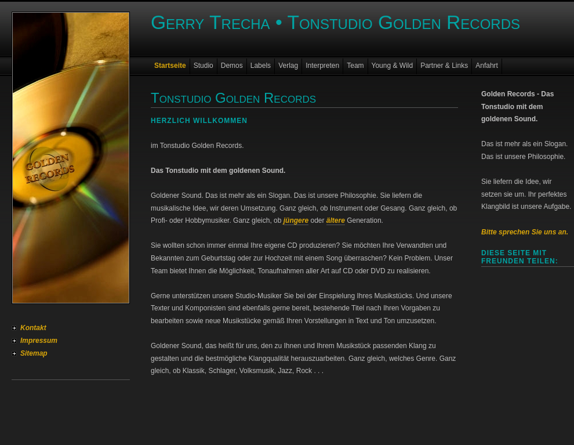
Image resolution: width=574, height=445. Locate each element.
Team (355, 65)
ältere (335, 220)
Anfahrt (486, 65)
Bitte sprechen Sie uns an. (524, 232)
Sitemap (34, 353)
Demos (232, 65)
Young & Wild (392, 65)
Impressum (38, 341)
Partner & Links (444, 65)
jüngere (296, 220)
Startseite (170, 65)
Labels (260, 65)
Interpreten (322, 65)
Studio (203, 65)
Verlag (288, 65)
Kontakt (33, 328)
